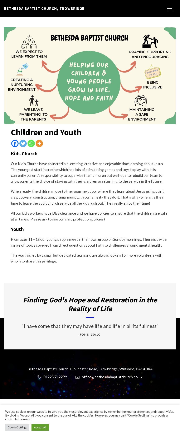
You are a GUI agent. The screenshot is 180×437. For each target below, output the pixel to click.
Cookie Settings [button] (17, 427)
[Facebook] (15, 143)
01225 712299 (55, 377)
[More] (39, 143)
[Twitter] (23, 143)
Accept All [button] (40, 427)
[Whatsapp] (31, 143)
